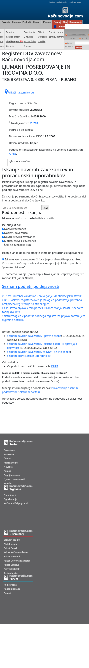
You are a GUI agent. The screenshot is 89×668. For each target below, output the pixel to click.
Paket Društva (11, 564)
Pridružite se (11, 462)
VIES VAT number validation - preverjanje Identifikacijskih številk (42, 296)
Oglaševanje (10, 499)
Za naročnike (30, 41)
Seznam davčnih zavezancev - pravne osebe (34, 336)
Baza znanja (76, 22)
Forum (57, 22)
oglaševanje (62, 2)
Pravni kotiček (12, 569)
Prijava (59, 26)
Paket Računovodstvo (16, 552)
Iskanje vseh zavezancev (18, 259)
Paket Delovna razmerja (17, 560)
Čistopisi (10, 46)
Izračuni (28, 46)
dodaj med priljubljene (76, 35)
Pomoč (46, 22)
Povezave (9, 454)
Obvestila (42, 36)
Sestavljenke (11, 573)
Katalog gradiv (13, 36)
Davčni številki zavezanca (18, 237)
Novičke (41, 41)
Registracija (29, 32)
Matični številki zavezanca (19, 241)
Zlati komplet (11, 544)
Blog (65, 22)
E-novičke (28, 36)
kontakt (52, 2)
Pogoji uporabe (12, 475)
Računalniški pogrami (16, 503)
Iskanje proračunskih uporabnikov (58, 259)
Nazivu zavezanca (14, 229)
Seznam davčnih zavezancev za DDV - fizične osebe (38, 352)
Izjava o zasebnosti (14, 479)
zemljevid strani (75, 2)
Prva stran (6, 22)
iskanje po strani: (69, 44)
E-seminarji (16, 22)
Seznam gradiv (12, 539)
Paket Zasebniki (12, 556)
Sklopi (41, 32)
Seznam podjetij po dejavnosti (30, 286)
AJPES (12, 153)
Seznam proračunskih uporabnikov (28, 356)
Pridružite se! (26, 22)
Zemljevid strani (56, 36)
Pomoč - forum (56, 32)
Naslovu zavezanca (15, 233)
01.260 (34, 123)
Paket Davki (10, 548)
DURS (54, 366)
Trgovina (10, 32)
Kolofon (8, 483)
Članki (36, 22)
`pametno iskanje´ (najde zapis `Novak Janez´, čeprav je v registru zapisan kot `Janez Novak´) (43, 276)
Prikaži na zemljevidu (19, 91)
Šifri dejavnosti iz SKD (16, 245)
